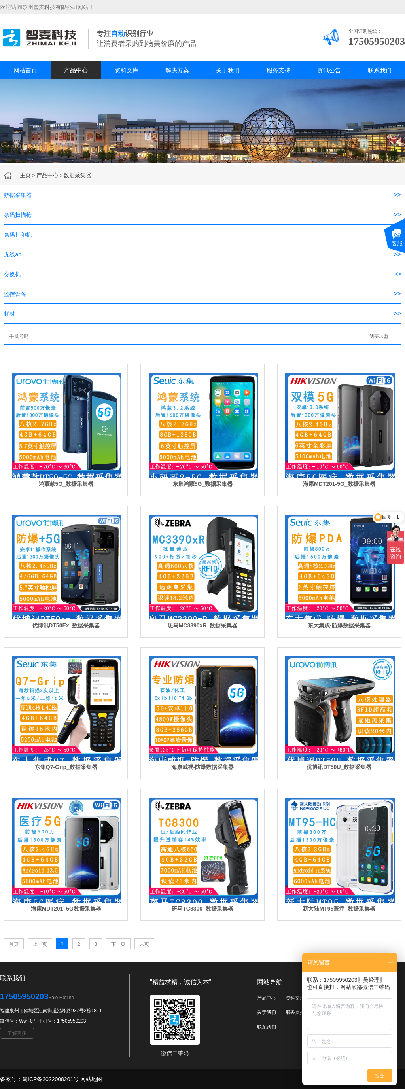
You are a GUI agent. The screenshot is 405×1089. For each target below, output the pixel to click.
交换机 (12, 274)
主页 (25, 175)
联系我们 (380, 70)
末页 (144, 944)
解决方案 (177, 70)
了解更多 (17, 1033)
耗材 (9, 314)
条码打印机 (18, 234)
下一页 (118, 944)
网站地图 (91, 1079)
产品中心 (76, 70)
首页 (14, 944)
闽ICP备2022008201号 (50, 1079)
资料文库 (126, 70)
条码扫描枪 (18, 215)
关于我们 (228, 70)
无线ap (12, 254)
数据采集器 (77, 175)
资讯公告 (329, 70)
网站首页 (25, 70)
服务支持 (278, 70)
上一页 (40, 944)
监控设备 (15, 294)
